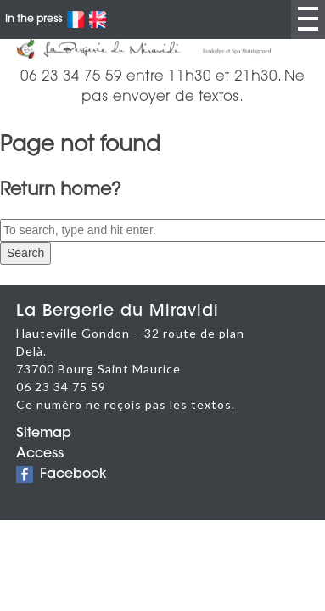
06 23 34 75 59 (61, 386)
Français (75, 19)
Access (40, 454)
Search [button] (25, 253)
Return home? (60, 190)
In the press (33, 19)
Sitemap (43, 433)
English (97, 19)
